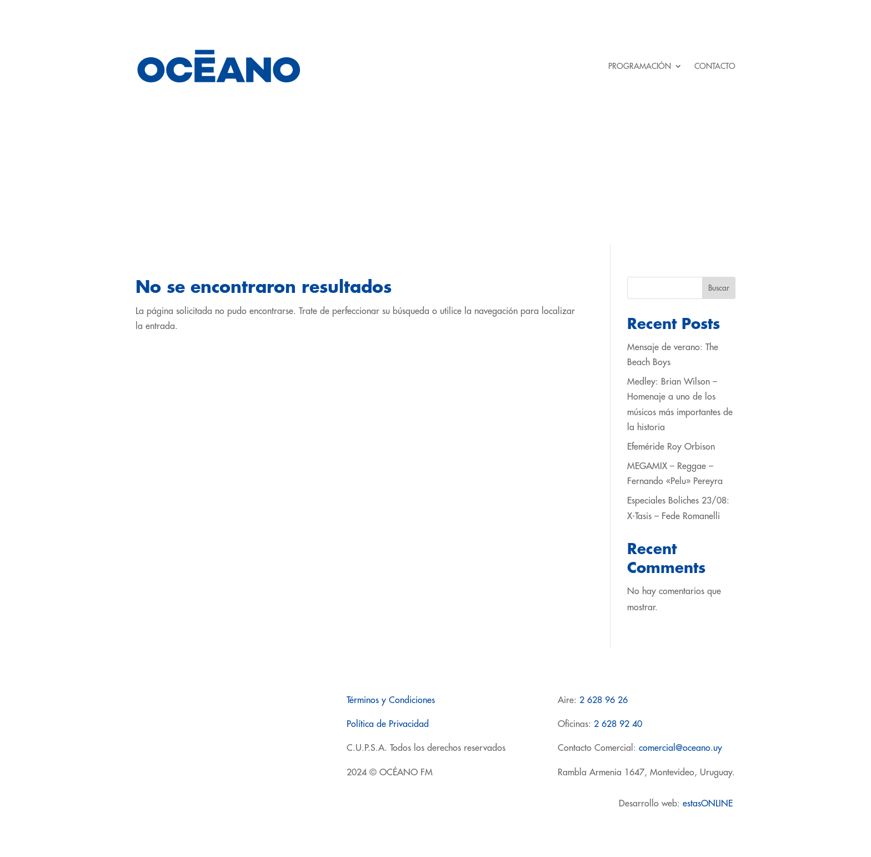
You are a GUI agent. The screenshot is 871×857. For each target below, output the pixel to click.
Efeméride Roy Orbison (671, 446)
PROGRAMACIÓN (639, 66)
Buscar (718, 288)
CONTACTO (714, 66)
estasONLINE (709, 803)
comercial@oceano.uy (680, 748)
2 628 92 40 (618, 724)
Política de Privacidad (388, 724)
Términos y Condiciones (391, 700)
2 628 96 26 (603, 700)
